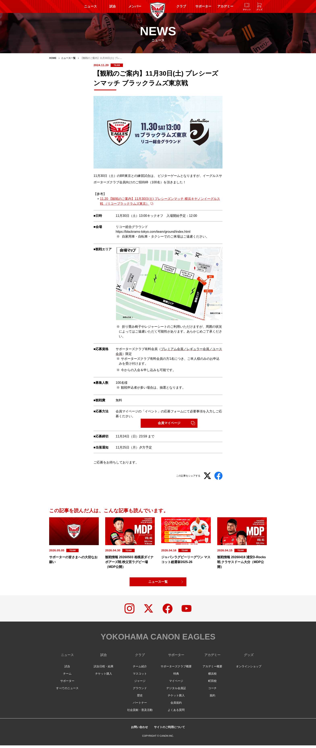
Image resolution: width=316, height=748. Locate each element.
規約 (212, 698)
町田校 (212, 683)
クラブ (181, 6)
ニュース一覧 (158, 582)
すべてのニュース (67, 690)
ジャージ (140, 683)
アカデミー (225, 6)
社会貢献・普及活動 (140, 712)
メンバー (134, 6)
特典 (176, 676)
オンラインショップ (248, 669)
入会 (137, 370)
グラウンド (140, 690)
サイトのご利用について (170, 729)
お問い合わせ (137, 729)
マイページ (176, 683)
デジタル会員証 (176, 690)
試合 (112, 6)
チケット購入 (103, 676)
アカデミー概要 (212, 669)
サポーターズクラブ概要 (176, 669)
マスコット (140, 676)
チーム (67, 676)
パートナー (140, 705)
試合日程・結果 (103, 669)
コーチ (212, 690)
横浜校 (212, 676)
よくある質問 (176, 712)
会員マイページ (127, 411)
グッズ (249, 657)
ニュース (90, 6)
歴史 (140, 698)
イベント (151, 411)
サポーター (203, 6)
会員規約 (176, 705)
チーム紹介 (140, 669)
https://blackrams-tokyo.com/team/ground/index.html (153, 231)
